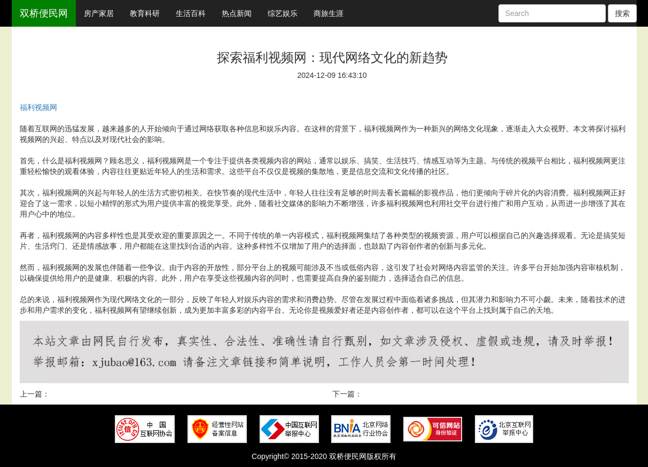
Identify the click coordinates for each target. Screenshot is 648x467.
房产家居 (99, 13)
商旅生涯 (328, 13)
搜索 (622, 13)
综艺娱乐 (283, 13)
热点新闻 (237, 13)
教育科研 (145, 13)
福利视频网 (38, 107)
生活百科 (191, 13)
